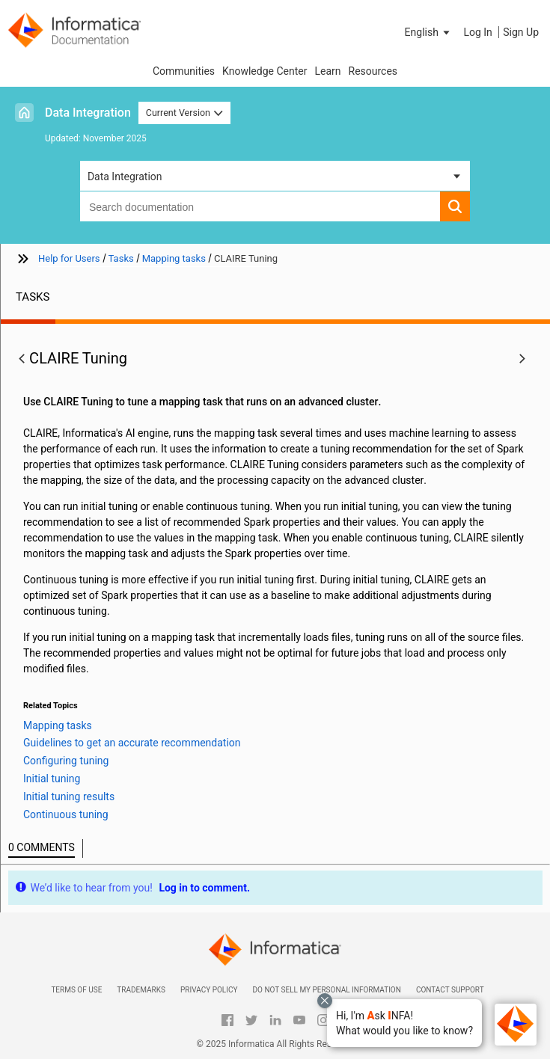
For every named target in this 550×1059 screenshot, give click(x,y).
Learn (327, 71)
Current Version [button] (185, 112)
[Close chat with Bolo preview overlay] (324, 1000)
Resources (373, 71)
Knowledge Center (264, 71)
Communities (184, 71)
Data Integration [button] (125, 176)
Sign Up (521, 32)
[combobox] (260, 206)
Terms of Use (76, 990)
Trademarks (141, 990)
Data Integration (88, 112)
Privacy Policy (208, 990)
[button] (404, 1023)
